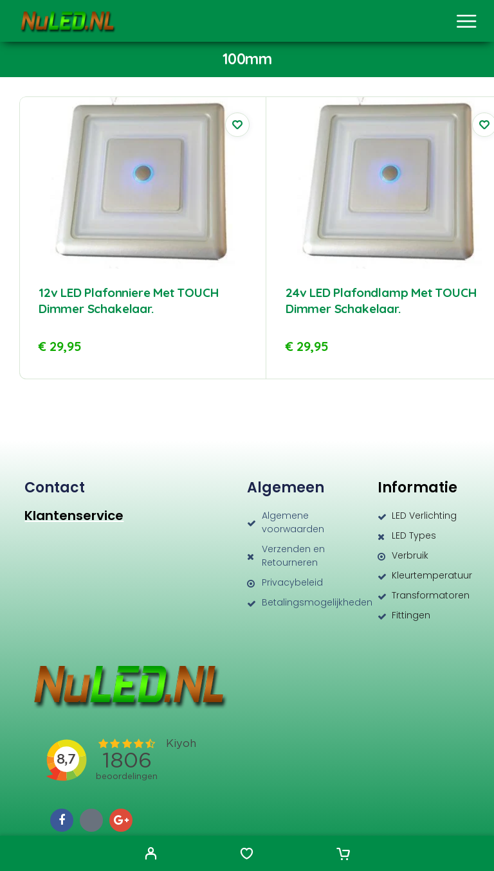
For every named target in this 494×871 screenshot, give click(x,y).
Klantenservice (74, 516)
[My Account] (151, 855)
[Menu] (466, 21)
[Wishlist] (246, 855)
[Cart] (343, 855)
